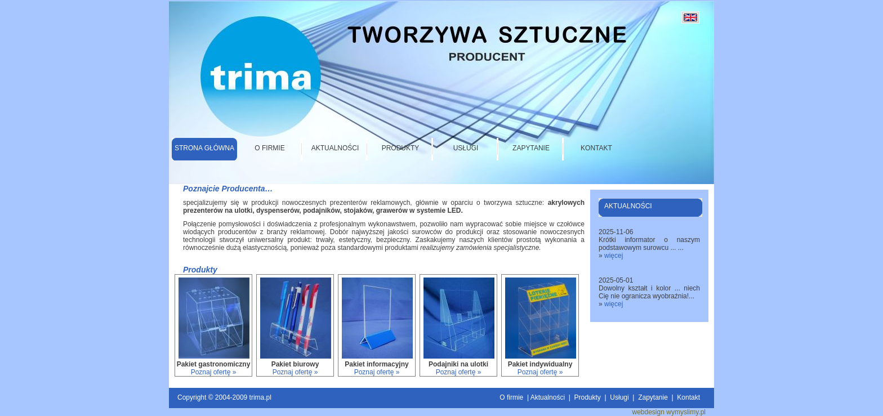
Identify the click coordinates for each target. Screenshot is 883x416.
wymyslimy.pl (686, 412)
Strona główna (204, 148)
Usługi (466, 148)
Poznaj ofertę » (214, 372)
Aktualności (335, 148)
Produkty (401, 148)
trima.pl (260, 397)
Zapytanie (531, 148)
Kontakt (596, 148)
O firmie (269, 148)
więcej (613, 256)
